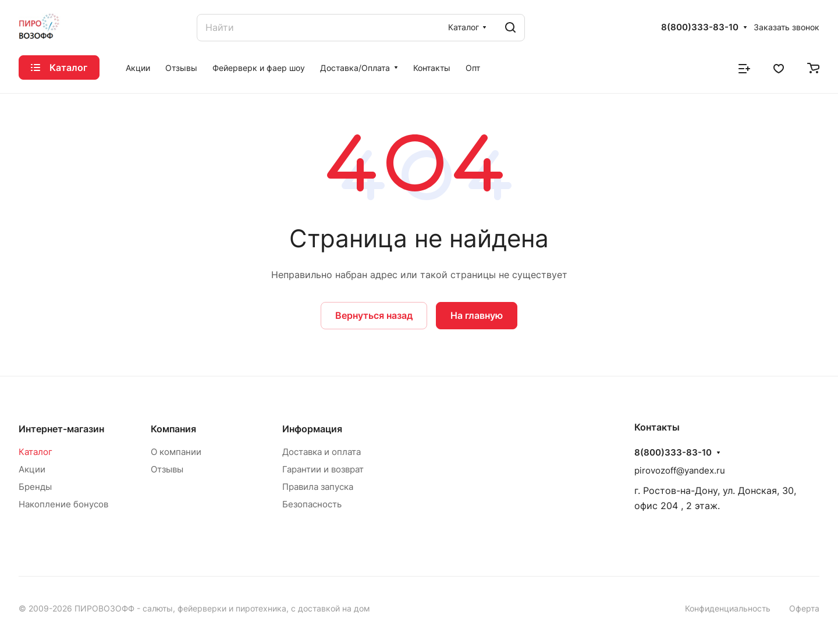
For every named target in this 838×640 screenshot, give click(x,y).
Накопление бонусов (63, 504)
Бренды (35, 486)
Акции (32, 469)
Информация (312, 429)
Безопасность (312, 504)
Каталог (35, 451)
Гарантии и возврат (323, 469)
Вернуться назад (374, 315)
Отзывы (167, 469)
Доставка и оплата (321, 451)
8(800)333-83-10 (699, 27)
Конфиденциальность (727, 608)
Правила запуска (317, 486)
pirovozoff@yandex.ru (679, 470)
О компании (176, 451)
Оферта (804, 608)
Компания (173, 429)
